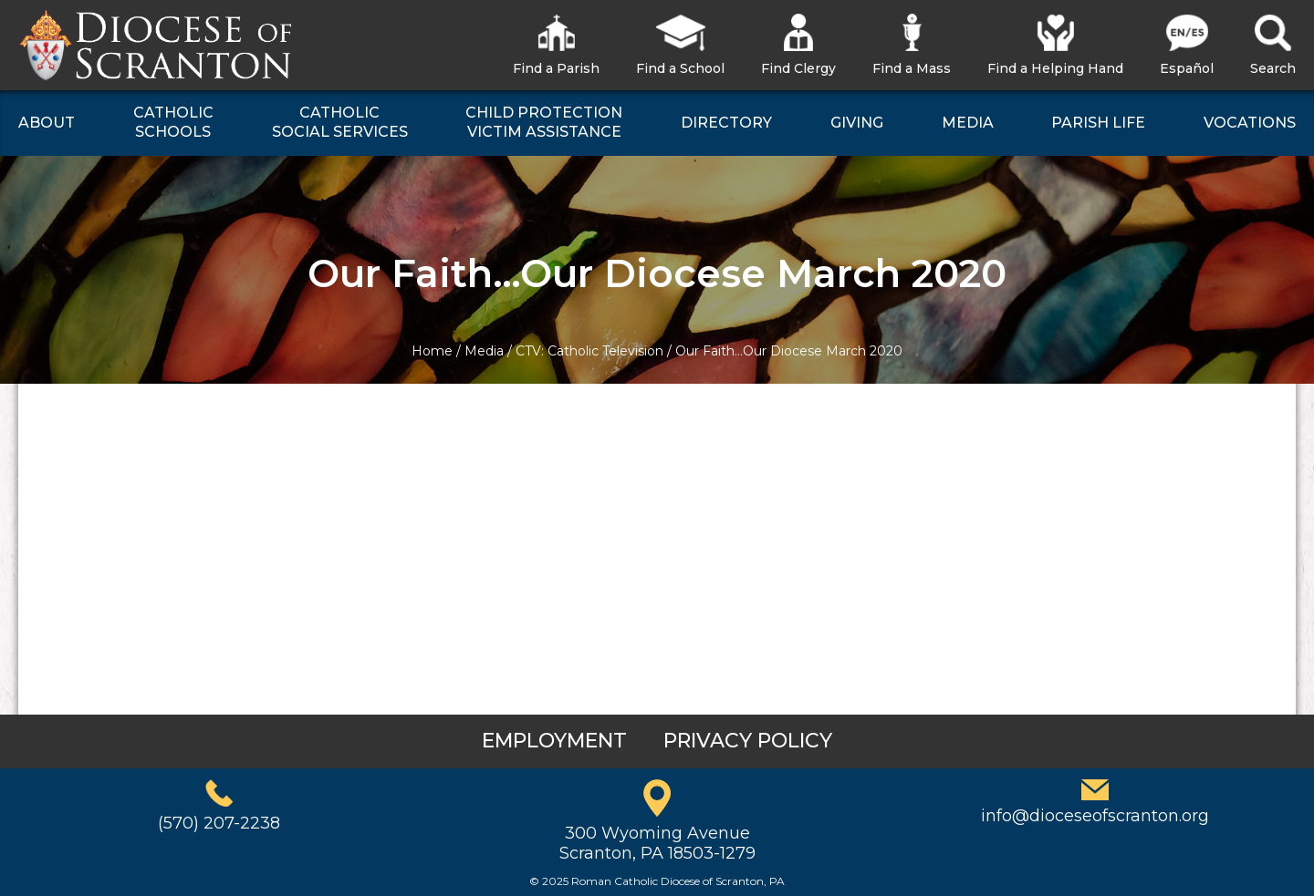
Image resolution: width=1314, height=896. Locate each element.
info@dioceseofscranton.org (1095, 816)
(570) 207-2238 (219, 823)
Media (484, 351)
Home (432, 351)
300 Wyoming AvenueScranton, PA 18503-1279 (657, 843)
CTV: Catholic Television (589, 351)
